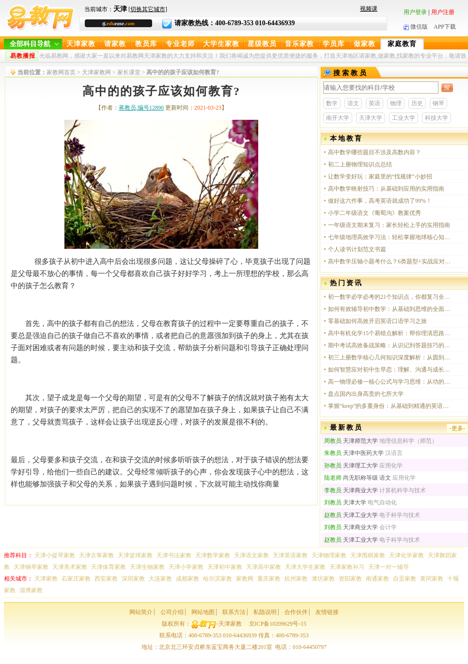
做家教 (364, 44)
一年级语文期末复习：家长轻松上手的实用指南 (389, 225)
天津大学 (370, 117)
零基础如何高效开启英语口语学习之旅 (377, 321)
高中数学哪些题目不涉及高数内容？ (374, 152)
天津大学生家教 (305, 567)
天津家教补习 (346, 567)
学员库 (333, 44)
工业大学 (403, 117)
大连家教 (160, 578)
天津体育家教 (108, 567)
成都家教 (187, 578)
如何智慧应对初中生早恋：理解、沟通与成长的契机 (389, 369)
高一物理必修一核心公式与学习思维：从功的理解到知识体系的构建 (389, 381)
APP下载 (445, 26)
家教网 (244, 578)
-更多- (457, 428)
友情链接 (327, 612)
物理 (396, 103)
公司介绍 (172, 612)
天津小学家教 (186, 567)
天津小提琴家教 (54, 555)
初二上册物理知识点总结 (360, 164)
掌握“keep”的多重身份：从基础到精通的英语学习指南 (389, 406)
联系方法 (234, 612)
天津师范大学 (351, 440)
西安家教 (106, 578)
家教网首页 (61, 72)
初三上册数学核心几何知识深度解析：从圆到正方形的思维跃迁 (389, 357)
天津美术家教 (69, 567)
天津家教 (80, 44)
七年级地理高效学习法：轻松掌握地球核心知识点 (389, 237)
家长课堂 (128, 72)
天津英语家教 (290, 555)
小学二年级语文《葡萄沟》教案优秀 (374, 213)
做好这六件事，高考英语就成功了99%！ (380, 200)
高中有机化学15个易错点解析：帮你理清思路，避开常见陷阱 (389, 333)
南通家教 (377, 578)
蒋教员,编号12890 (141, 107)
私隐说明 (265, 612)
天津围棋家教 (367, 555)
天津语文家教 (251, 555)
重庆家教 (269, 578)
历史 (417, 103)
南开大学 (337, 117)
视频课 (368, 8)
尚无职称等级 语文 (357, 477)
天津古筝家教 (96, 555)
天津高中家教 (263, 567)
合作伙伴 (296, 612)
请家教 (115, 44)
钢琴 (438, 103)
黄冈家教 (431, 578)
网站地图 (203, 612)
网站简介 (141, 612)
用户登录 (415, 12)
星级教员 (262, 44)
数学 (332, 103)
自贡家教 (404, 578)
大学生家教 (221, 44)
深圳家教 (133, 578)
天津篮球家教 (135, 555)
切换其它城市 (147, 9)
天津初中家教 (224, 567)
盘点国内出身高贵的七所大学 (366, 393)
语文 (353, 103)
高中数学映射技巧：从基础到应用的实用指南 (386, 188)
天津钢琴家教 (31, 567)
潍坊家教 (323, 578)
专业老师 (180, 44)
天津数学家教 (212, 555)
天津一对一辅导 (388, 567)
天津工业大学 (351, 515)
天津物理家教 (329, 555)
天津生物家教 (147, 567)
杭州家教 (296, 578)
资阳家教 (350, 578)
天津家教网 (96, 72)
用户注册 (442, 12)
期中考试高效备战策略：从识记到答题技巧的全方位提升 (389, 345)
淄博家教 (31, 590)
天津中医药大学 (354, 453)
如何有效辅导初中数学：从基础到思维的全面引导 (389, 309)
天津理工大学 (351, 465)
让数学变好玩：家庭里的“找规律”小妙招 (380, 176)
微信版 (416, 26)
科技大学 (436, 117)
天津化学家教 (406, 555)
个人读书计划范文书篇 (357, 249)
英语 (374, 103)
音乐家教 (299, 44)
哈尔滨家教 (217, 578)
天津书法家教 (173, 555)
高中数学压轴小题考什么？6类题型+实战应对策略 (389, 261)
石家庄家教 (76, 578)
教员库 (146, 44)
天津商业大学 (351, 490)
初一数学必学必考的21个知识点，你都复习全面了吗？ (389, 296)
